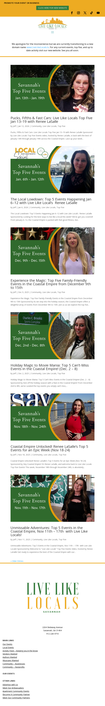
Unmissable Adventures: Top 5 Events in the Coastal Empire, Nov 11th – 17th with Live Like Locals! (49, 531)
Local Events (8, 647)
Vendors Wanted (10, 654)
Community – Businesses (14, 663)
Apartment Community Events (16, 691)
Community (36, 126)
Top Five (61, 126)
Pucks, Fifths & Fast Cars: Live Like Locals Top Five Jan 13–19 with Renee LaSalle (51, 119)
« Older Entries (17, 561)
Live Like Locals (50, 126)
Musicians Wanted (11, 660)
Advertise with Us (10, 684)
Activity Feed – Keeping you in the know (20, 650)
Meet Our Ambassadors (13, 688)
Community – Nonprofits (14, 667)
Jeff (14, 126)
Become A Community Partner (16, 694)
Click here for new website (52, 8)
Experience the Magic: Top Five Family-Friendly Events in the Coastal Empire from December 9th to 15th (51, 284)
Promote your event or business (22, 3)
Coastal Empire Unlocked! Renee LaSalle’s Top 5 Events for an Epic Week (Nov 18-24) (49, 448)
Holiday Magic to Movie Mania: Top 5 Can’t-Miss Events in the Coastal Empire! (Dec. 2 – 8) (50, 367)
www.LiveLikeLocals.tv (38, 47)
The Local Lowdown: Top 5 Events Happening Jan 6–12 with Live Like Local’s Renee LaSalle (51, 201)
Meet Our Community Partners (16, 697)
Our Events (7, 644)
